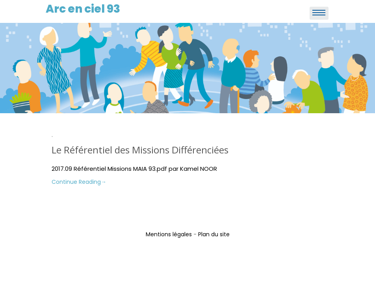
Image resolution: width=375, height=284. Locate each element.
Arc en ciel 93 (83, 9)
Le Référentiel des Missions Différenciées (140, 149)
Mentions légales (169, 234)
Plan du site (214, 234)
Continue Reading (79, 182)
